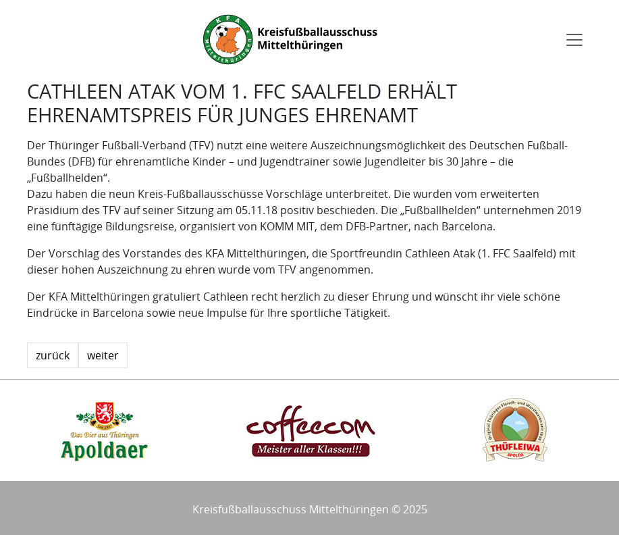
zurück (53, 355)
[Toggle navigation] (574, 40)
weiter (103, 355)
